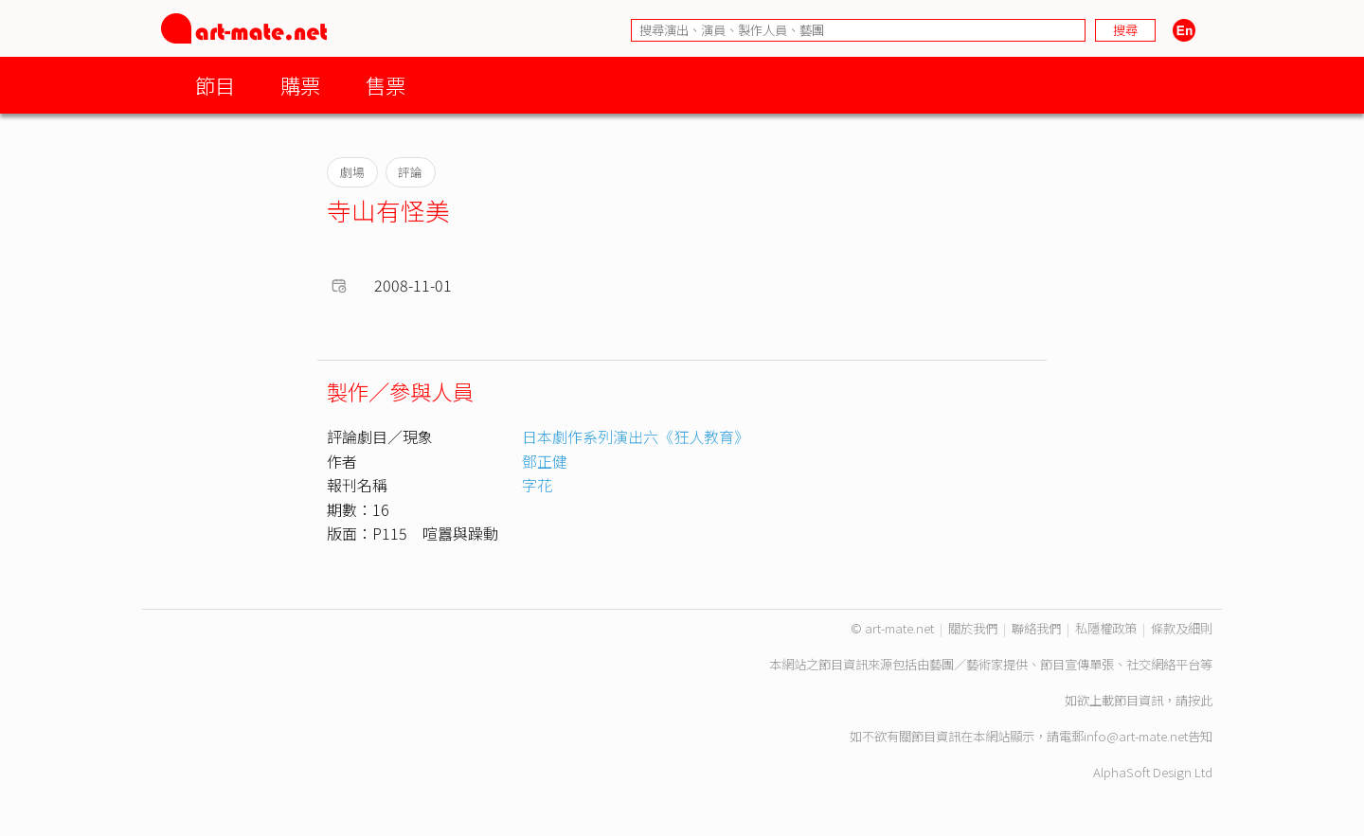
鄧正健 (544, 461)
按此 (1200, 700)
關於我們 (972, 628)
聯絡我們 (1036, 628)
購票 (300, 84)
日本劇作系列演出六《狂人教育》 (635, 436)
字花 (537, 484)
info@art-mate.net (1136, 736)
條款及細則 (1181, 628)
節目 (215, 84)
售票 (385, 84)
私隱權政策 (1106, 628)
